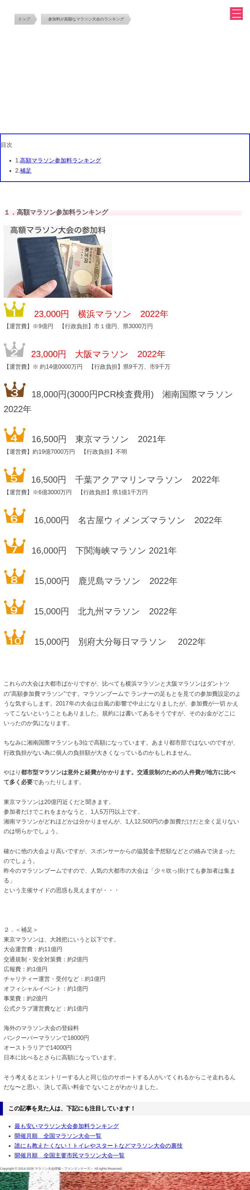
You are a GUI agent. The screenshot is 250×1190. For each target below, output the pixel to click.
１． (10, 212)
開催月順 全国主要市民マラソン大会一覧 (69, 1155)
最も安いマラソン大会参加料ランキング (66, 1126)
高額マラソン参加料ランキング (60, 160)
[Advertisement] (125, 79)
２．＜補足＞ (21, 930)
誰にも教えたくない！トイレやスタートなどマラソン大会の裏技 (98, 1146)
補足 (26, 171)
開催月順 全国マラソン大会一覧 (57, 1136)
